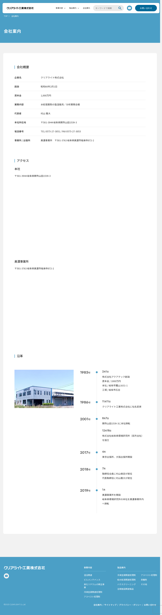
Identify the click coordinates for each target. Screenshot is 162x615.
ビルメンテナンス (92, 579)
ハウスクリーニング (126, 584)
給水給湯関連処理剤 (126, 579)
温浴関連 (88, 575)
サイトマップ (110, 604)
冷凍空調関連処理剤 (93, 591)
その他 (144, 584)
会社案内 (86, 8)
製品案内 (72, 8)
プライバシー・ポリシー (130, 604)
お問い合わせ (146, 8)
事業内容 (59, 8)
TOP (6, 16)
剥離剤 (144, 579)
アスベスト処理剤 (92, 596)
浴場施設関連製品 (125, 588)
